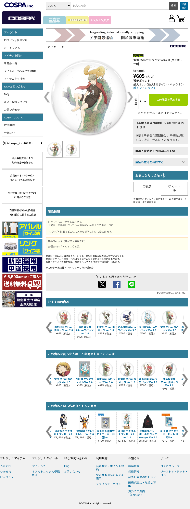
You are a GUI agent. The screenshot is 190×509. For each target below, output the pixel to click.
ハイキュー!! (56, 47)
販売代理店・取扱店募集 (142, 484)
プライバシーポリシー (110, 484)
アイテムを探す (13, 55)
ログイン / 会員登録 (15, 40)
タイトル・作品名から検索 (20, 71)
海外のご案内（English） (136, 493)
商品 (147, 186)
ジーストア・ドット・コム (174, 473)
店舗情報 (133, 466)
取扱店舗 (9, 125)
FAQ (6, 94)
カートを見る (12, 48)
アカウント (10, 32)
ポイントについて (144, 88)
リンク (164, 458)
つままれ (5, 466)
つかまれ (5, 471)
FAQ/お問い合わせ (15, 86)
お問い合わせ (12, 110)
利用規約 (101, 458)
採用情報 (133, 471)
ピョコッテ (7, 477)
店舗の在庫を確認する (149, 162)
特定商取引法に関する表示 (110, 476)
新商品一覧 (10, 63)
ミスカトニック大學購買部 (46, 473)
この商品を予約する (168, 99)
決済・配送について (16, 102)
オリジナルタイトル (45, 458)
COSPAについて (13, 117)
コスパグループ (170, 466)
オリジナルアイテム (12, 458)
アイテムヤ (39, 466)
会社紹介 (9, 133)
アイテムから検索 (14, 79)
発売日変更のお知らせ (142, 477)
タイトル (174, 188)
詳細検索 (183, 5)
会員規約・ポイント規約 (110, 467)
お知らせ (134, 458)
